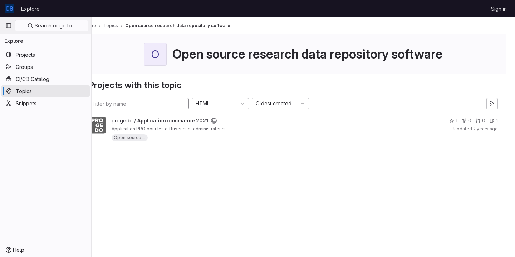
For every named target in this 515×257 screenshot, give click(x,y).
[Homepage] (9, 8)
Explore (30, 9)
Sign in (499, 9)
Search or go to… (52, 25)
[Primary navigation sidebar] (8, 25)
